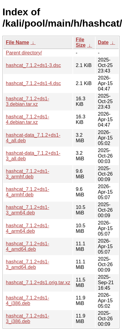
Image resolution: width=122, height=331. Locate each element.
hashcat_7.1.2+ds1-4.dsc (33, 83)
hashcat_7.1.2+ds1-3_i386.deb (27, 318)
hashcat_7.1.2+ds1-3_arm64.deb (27, 210)
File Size (80, 42)
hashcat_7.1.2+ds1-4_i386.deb (27, 300)
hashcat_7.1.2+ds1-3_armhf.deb (27, 174)
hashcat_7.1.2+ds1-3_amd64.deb (27, 264)
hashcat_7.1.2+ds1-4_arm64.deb (27, 228)
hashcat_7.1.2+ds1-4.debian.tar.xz (27, 119)
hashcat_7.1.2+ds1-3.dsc (33, 65)
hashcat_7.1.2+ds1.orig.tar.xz (38, 282)
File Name (17, 42)
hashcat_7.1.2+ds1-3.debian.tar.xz (27, 101)
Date (103, 42)
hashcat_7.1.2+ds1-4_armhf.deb (27, 192)
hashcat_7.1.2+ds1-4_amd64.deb (27, 246)
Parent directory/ (24, 52)
